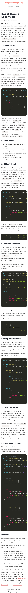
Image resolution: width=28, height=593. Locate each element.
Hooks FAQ (4, 582)
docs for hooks (17, 582)
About (17, 6)
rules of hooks (21, 576)
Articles (11, 6)
